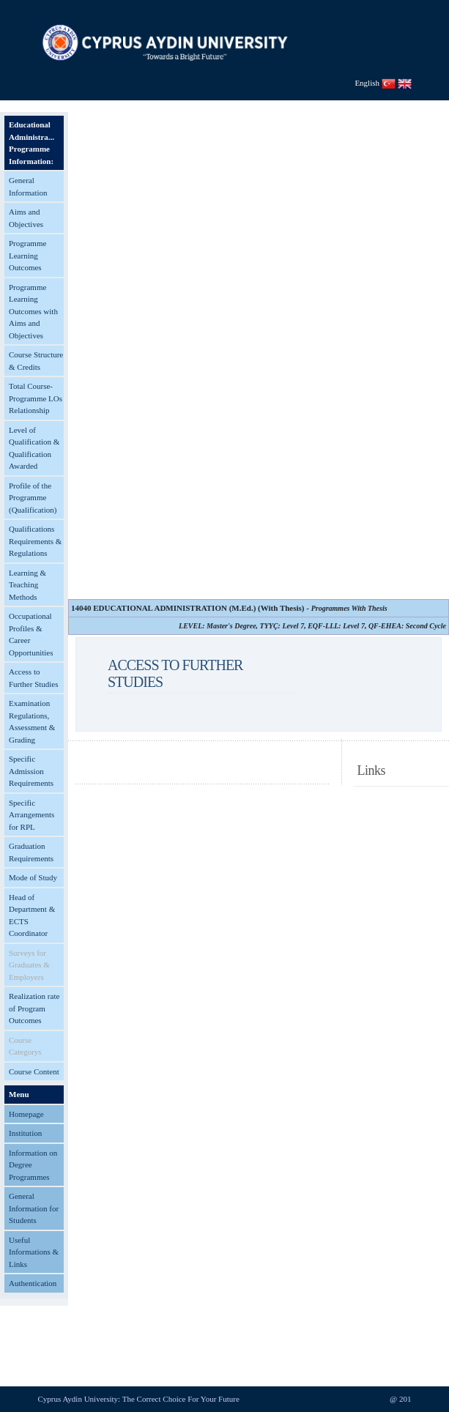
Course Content (34, 1071)
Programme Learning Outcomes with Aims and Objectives (33, 311)
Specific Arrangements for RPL (31, 814)
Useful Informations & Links (34, 1252)
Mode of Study (33, 877)
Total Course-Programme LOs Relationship (35, 398)
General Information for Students (34, 1208)
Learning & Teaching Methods (27, 584)
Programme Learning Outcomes (27, 255)
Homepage (26, 1114)
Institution (25, 1133)
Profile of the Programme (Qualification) (32, 497)
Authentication (32, 1283)
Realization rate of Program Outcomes (34, 1008)
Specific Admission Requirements (31, 770)
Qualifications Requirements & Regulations (35, 540)
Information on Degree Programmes (33, 1164)
